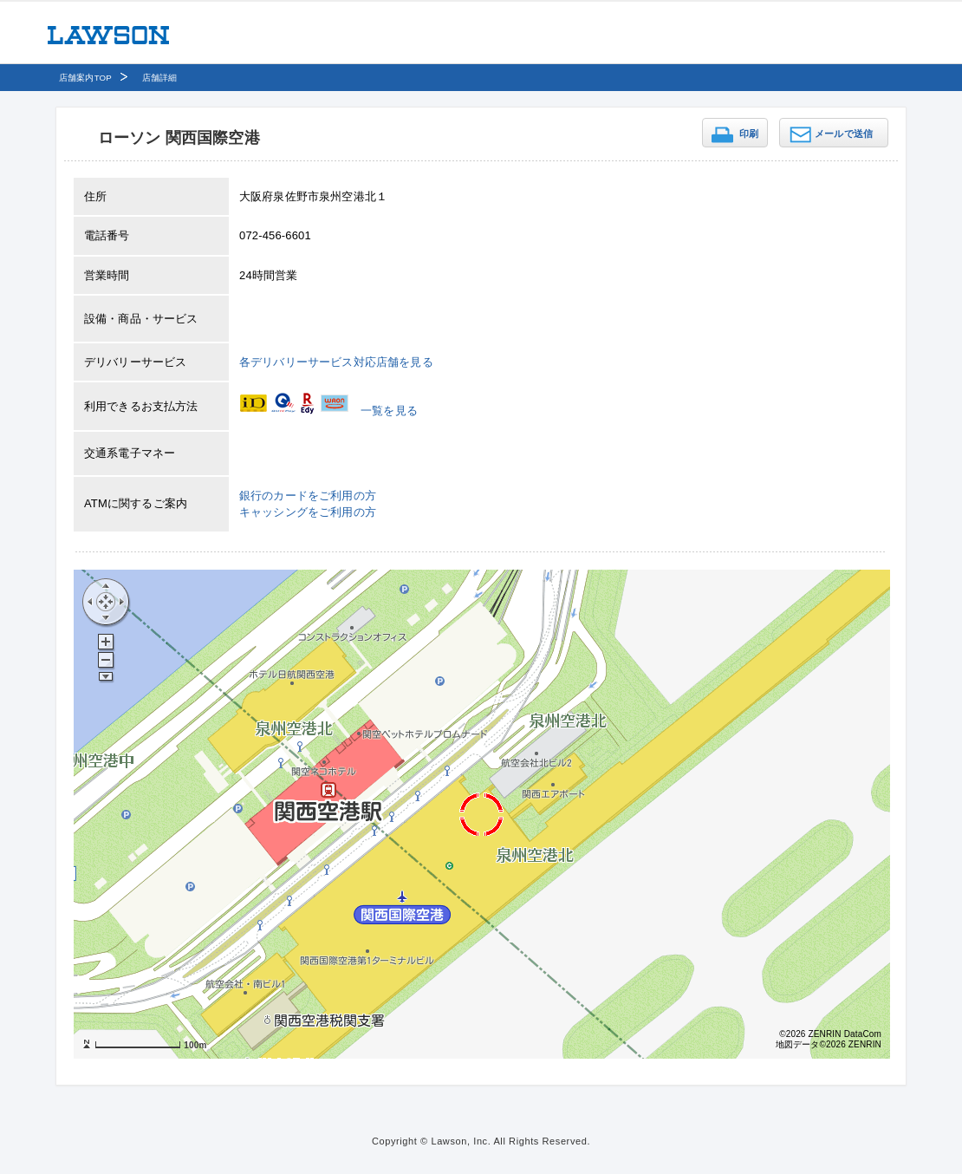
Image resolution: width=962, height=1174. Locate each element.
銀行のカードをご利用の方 (307, 495)
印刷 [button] (748, 133)
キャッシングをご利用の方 (307, 512)
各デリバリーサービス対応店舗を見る (336, 362)
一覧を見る (389, 410)
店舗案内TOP (85, 77)
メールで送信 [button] (844, 133)
